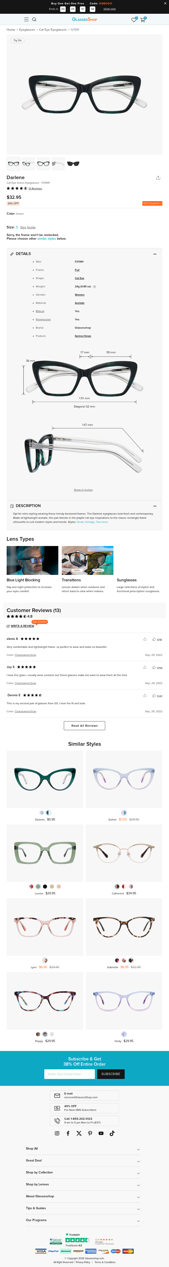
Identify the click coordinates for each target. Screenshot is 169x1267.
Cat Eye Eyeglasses (53, 29)
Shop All (32, 1148)
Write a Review (22, 626)
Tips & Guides (36, 1208)
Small (80, 522)
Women (79, 295)
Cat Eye (79, 278)
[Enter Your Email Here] (69, 1074)
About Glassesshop (40, 1196)
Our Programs (36, 1220)
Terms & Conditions (105, 1262)
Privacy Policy (83, 1262)
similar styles (47, 238)
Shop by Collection (39, 1172)
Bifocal (40, 311)
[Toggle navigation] (26, 19)
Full (77, 270)
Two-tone (102, 522)
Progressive (43, 319)
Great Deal (34, 1160)
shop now (110, 9)
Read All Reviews (84, 725)
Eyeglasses (27, 29)
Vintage (90, 522)
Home (11, 29)
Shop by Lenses (37, 1184)
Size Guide (28, 227)
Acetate (79, 303)
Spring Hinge (83, 336)
